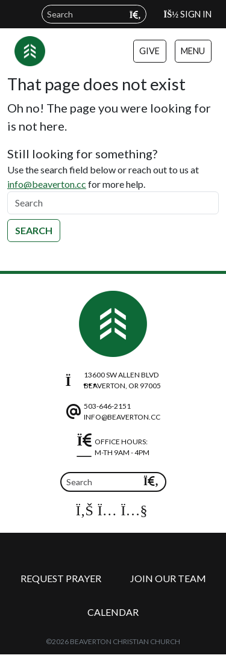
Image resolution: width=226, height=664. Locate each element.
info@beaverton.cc (46, 184)
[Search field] (94, 14)
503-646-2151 (107, 406)
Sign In (188, 14)
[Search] (113, 202)
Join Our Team (168, 578)
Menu (193, 51)
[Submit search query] (135, 14)
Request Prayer (60, 578)
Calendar (113, 612)
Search (33, 230)
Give (149, 51)
